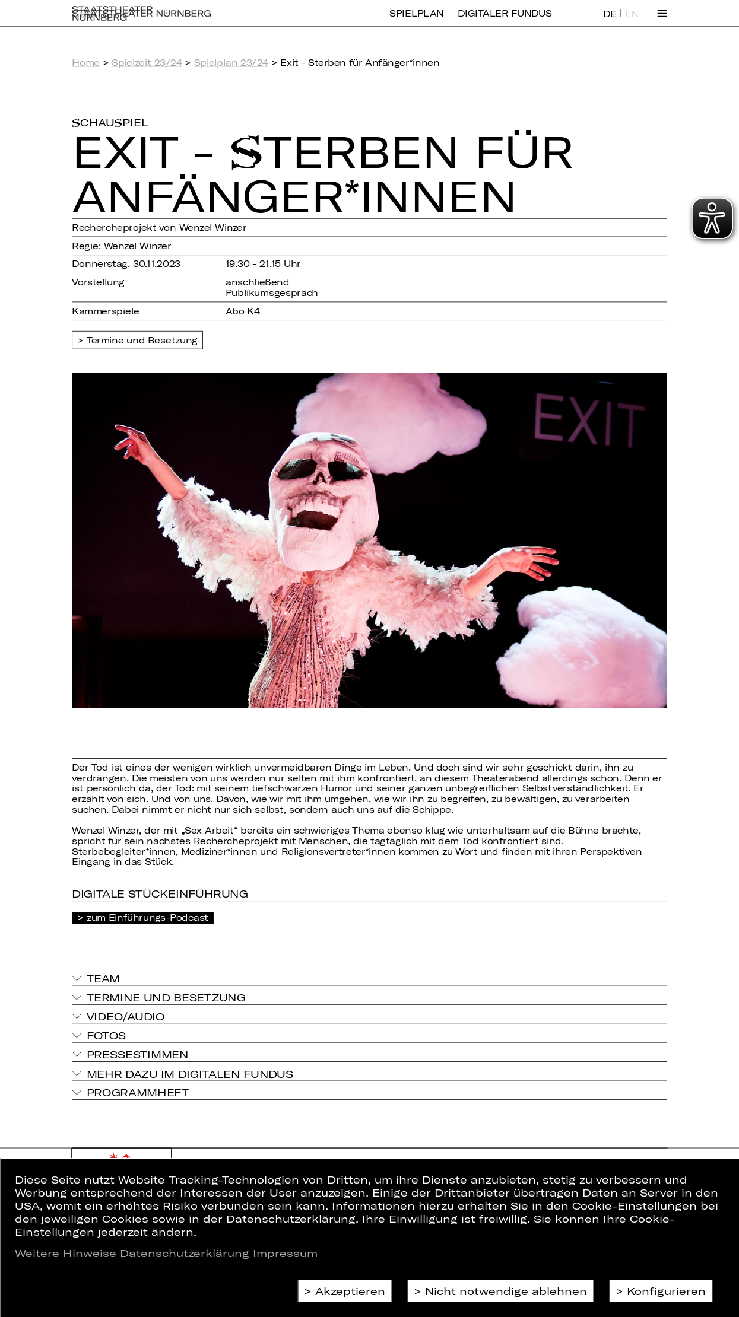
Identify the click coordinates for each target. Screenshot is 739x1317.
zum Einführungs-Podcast (147, 917)
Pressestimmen (138, 1054)
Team (103, 978)
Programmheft (138, 1092)
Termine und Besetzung (142, 340)
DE (610, 22)
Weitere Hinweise (65, 1252)
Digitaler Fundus (504, 21)
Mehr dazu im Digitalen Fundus (190, 1073)
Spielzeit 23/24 (147, 62)
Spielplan (416, 21)
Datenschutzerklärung (184, 1252)
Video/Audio (126, 1016)
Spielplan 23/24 (231, 62)
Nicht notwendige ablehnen (506, 1290)
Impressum (285, 1252)
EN (632, 22)
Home (86, 62)
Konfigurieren (666, 1290)
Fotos (106, 1035)
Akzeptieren (350, 1290)
